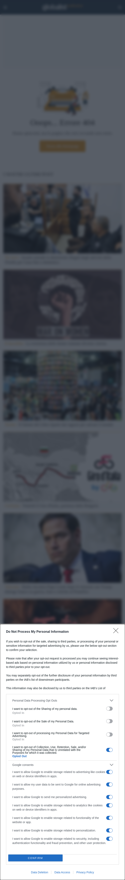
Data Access (62, 872)
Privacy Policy (85, 872)
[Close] (117, 632)
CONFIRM (35, 858)
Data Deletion (39, 872)
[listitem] (62, 700)
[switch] (109, 709)
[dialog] (62, 752)
